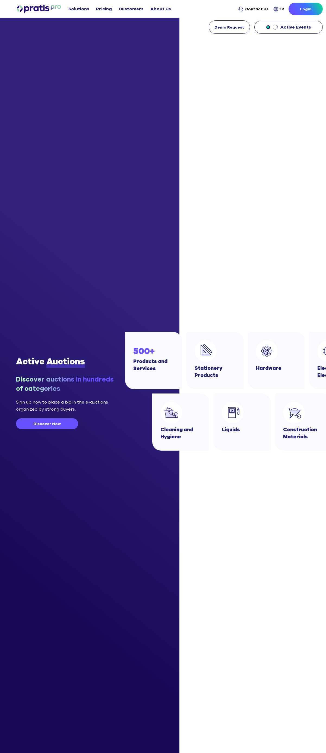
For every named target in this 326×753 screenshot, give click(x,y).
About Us (160, 9)
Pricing (104, 9)
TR (278, 9)
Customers (131, 9)
